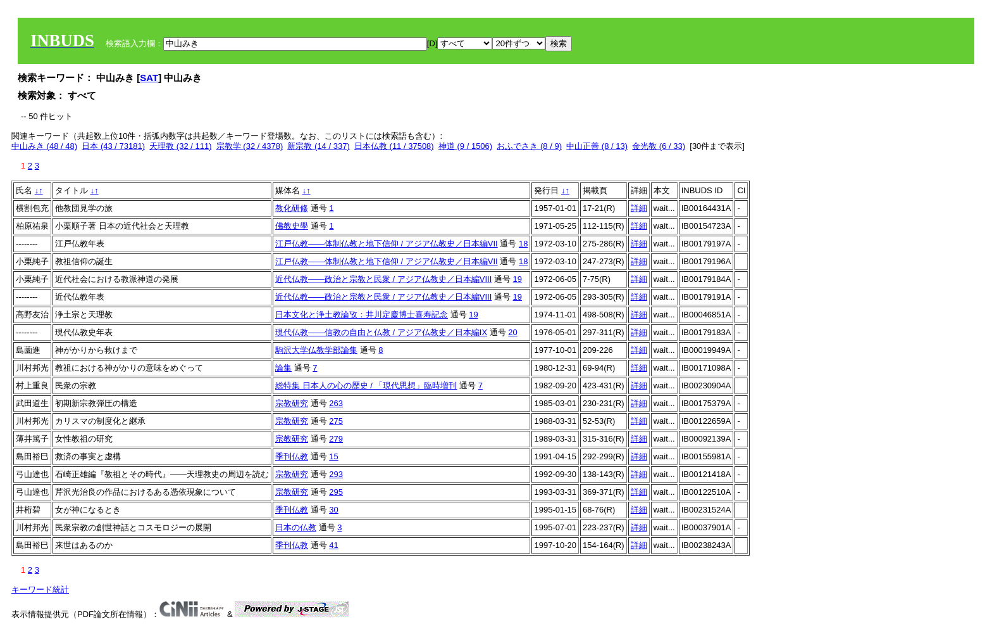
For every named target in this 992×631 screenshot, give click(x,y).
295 (336, 492)
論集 (283, 368)
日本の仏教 (295, 527)
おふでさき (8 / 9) (529, 146)
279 (336, 438)
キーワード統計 (40, 589)
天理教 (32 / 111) (180, 146)
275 (336, 421)
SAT (149, 77)
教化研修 (291, 208)
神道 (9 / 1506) (465, 146)
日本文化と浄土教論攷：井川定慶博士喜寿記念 (361, 314)
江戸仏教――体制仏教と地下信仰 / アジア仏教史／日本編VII (386, 243)
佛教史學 (291, 226)
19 (517, 279)
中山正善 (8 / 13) (597, 146)
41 (333, 545)
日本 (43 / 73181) (113, 146)
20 (512, 332)
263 (336, 403)
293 (336, 474)
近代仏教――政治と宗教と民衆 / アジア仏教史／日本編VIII (383, 279)
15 (333, 456)
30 (333, 509)
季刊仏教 (291, 456)
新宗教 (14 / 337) (318, 146)
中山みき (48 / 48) (44, 146)
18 (523, 243)
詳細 (639, 208)
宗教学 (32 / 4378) (249, 146)
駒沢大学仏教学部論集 (316, 350)
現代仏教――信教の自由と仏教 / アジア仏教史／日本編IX (381, 332)
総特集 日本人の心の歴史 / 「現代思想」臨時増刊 (366, 385)
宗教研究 (291, 403)
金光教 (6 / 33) (658, 146)
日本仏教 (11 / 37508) (394, 146)
